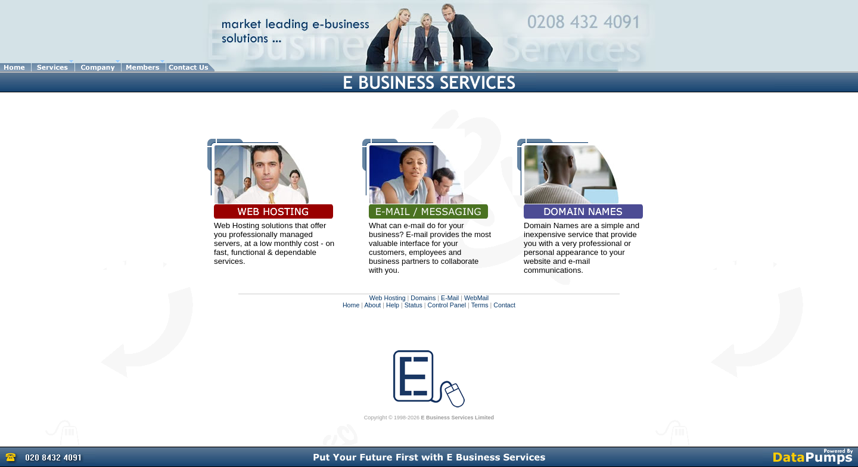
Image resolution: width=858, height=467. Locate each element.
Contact (504, 305)
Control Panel (447, 305)
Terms (479, 305)
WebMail (476, 297)
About (372, 305)
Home (351, 305)
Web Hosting (387, 297)
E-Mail (450, 297)
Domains (423, 297)
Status (413, 305)
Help (392, 305)
